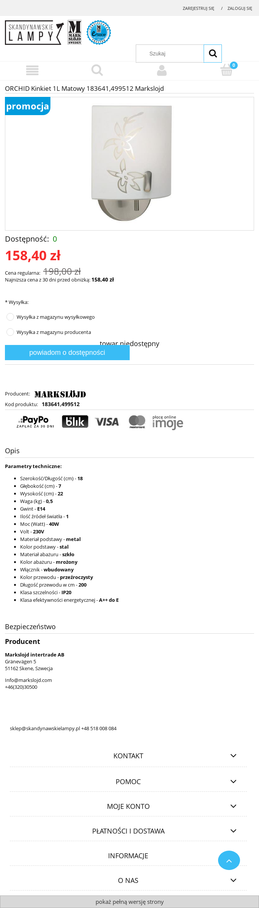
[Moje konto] (162, 70)
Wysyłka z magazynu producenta (54, 332)
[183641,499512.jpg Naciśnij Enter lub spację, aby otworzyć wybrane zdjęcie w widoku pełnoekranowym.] (129, 163)
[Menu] (32, 70)
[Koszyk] (226, 70)
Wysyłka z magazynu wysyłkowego (56, 316)
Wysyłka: (16, 302)
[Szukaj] (213, 53)
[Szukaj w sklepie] (182, 53)
